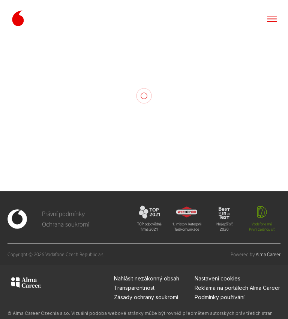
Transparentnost (134, 288)
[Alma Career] (26, 284)
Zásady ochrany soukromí (146, 297)
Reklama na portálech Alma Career (237, 288)
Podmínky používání (219, 297)
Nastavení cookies (217, 278)
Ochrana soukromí (65, 224)
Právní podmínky (63, 213)
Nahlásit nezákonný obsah (146, 278)
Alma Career (268, 254)
